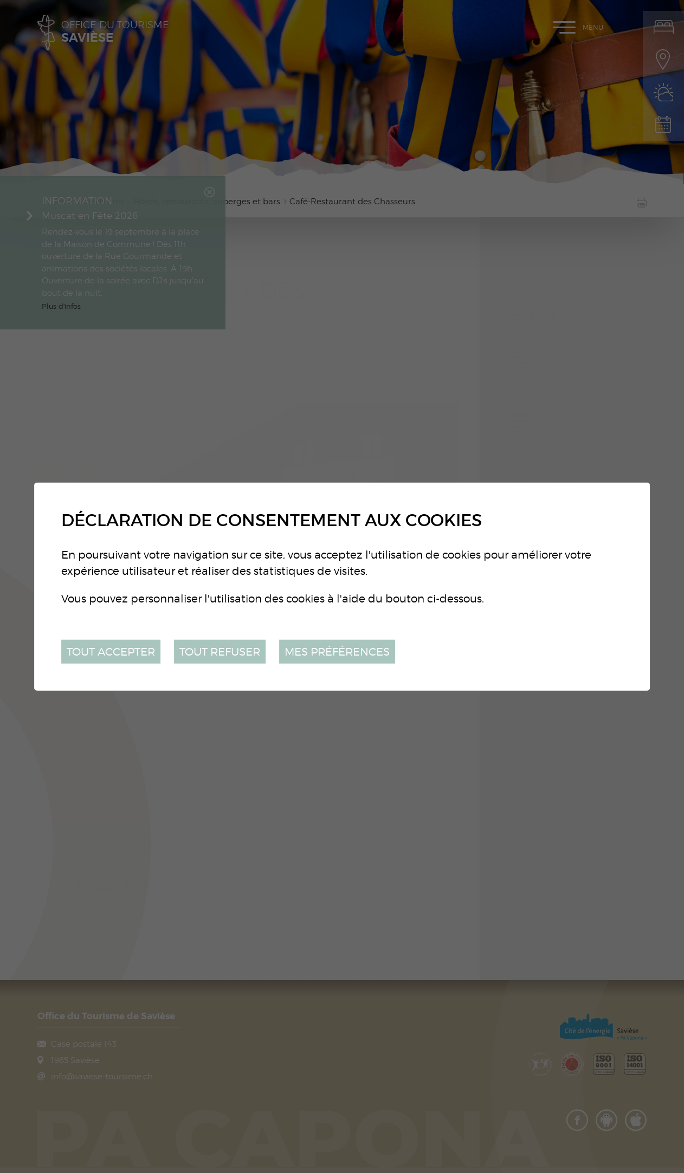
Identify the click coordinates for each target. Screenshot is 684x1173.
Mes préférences (337, 651)
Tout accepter (111, 651)
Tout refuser (219, 651)
